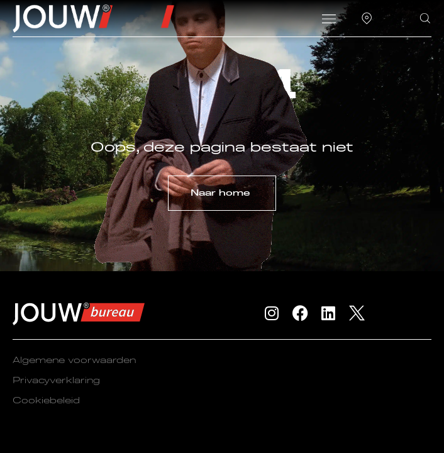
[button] (328, 20)
